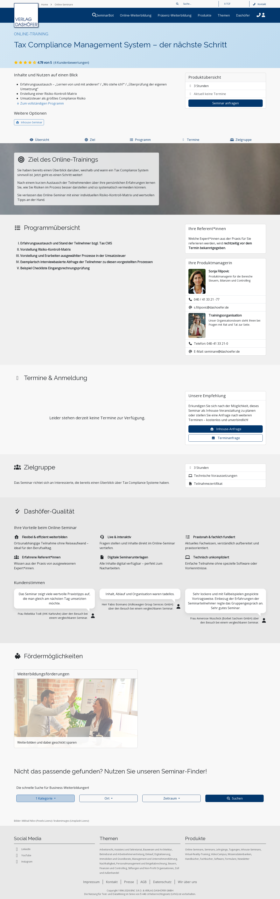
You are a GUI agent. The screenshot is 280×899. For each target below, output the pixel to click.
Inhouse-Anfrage (225, 429)
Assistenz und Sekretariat (128, 849)
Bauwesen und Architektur (157, 849)
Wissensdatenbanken (239, 854)
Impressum (91, 882)
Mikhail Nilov (29, 820)
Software (219, 859)
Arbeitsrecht (106, 849)
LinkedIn (22, 849)
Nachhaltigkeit (107, 863)
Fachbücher (206, 859)
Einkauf (149, 854)
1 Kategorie (44, 798)
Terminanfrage (225, 438)
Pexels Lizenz (44, 820)
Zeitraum (170, 798)
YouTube (22, 855)
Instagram (23, 861)
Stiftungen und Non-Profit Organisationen (151, 868)
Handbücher (192, 859)
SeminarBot (109, 15)
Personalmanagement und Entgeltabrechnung (141, 863)
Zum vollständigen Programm (40, 103)
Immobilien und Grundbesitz (115, 859)
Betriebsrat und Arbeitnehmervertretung (122, 854)
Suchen (235, 798)
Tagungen (234, 849)
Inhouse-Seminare (251, 849)
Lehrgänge (222, 849)
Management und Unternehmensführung (154, 859)
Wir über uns (187, 882)
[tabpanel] (54, 606)
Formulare (230, 859)
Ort (107, 798)
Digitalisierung (162, 854)
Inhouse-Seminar (29, 122)
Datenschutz (162, 882)
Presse (129, 882)
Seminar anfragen (225, 103)
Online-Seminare (194, 849)
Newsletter (243, 859)
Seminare (210, 849)
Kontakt (259, 4)
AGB (143, 882)
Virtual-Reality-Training (197, 854)
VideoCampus (219, 854)
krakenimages (61, 820)
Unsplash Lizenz (79, 820)
